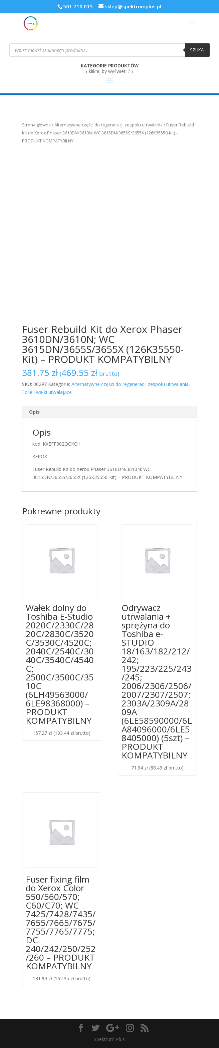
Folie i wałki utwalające (47, 392)
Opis (34, 412)
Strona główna (36, 125)
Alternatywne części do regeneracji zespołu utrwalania (108, 125)
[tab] (110, 412)
